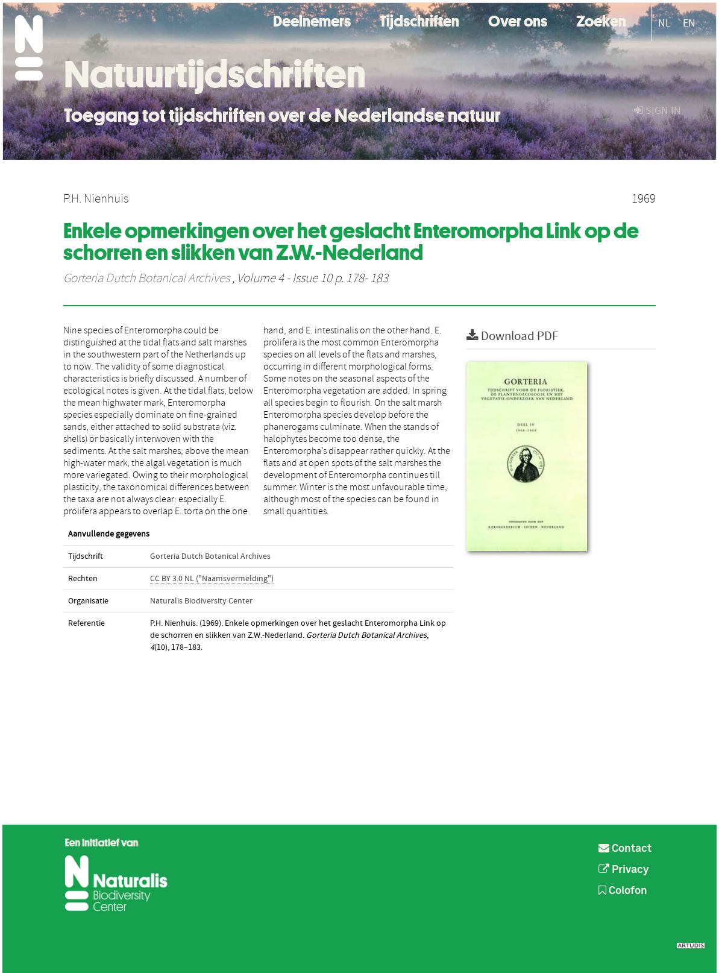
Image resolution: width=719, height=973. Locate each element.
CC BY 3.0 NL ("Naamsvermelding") (212, 579)
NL (664, 23)
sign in (657, 110)
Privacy (623, 869)
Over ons (517, 19)
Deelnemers (312, 19)
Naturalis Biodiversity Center (201, 601)
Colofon (622, 891)
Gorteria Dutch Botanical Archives (146, 278)
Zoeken (601, 19)
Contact (624, 848)
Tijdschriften (419, 19)
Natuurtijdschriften (215, 74)
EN (689, 23)
